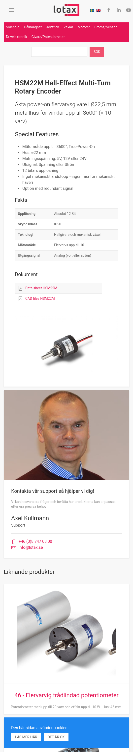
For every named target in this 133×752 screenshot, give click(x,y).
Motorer (84, 27)
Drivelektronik (16, 37)
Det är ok (56, 737)
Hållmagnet (33, 27)
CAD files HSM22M (40, 299)
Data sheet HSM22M (41, 288)
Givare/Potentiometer (48, 37)
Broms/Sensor (105, 27)
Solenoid (12, 27)
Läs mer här (26, 737)
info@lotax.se (27, 547)
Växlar (68, 27)
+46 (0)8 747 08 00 (31, 541)
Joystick (52, 27)
